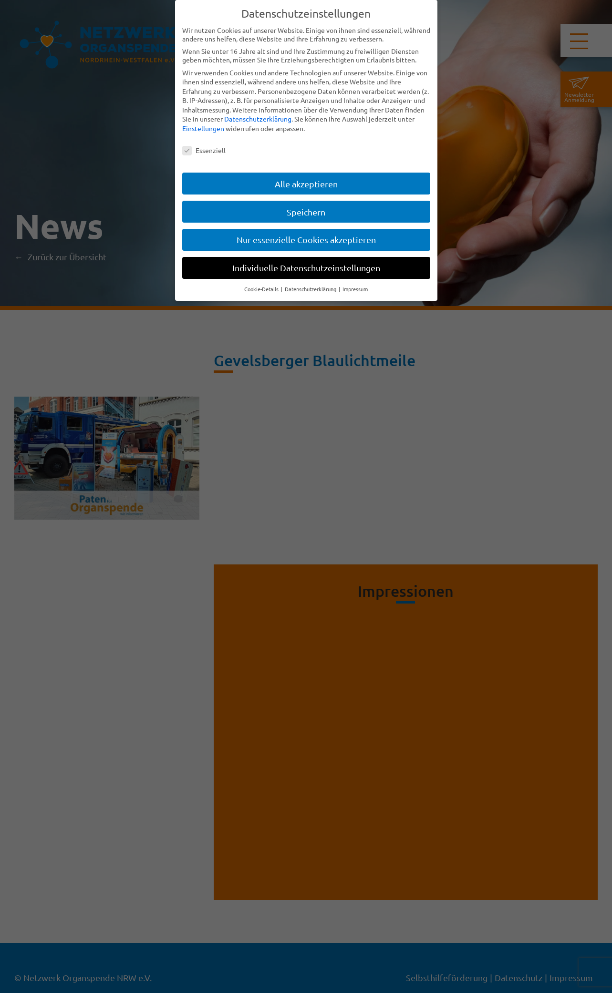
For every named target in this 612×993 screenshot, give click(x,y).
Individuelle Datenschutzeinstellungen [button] (306, 268)
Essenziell (204, 150)
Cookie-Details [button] (262, 289)
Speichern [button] (306, 211)
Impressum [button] (355, 289)
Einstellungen (203, 128)
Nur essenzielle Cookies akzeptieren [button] (306, 240)
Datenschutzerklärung (257, 118)
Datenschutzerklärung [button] (311, 289)
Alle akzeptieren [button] (306, 183)
